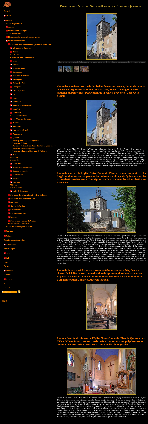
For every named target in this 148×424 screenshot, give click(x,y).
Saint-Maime (18, 175)
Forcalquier (17, 79)
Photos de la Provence (16, 41)
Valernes (13, 185)
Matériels (7, 275)
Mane (15, 98)
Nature (9, 236)
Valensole (16, 182)
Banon (15, 52)
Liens (6, 262)
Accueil (7, 11)
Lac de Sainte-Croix (18, 213)
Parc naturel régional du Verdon (23, 221)
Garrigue (14, 202)
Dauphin (16, 65)
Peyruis (16, 123)
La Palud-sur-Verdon (18, 116)
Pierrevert (17, 126)
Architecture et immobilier (14, 240)
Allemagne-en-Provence (21, 48)
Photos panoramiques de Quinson (25, 140)
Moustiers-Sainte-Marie (22, 105)
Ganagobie (17, 87)
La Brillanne (15, 55)
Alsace (8, 16)
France (9, 21)
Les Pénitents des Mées (22, 119)
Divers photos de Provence (18, 224)
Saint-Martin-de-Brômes (22, 167)
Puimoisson (17, 134)
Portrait (7, 266)
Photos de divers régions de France (19, 226)
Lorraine (9, 231)
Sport (8, 253)
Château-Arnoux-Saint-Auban (22, 57)
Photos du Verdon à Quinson (23, 148)
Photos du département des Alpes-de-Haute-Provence (31, 44)
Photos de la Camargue (17, 31)
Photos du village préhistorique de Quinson (29, 151)
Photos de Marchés (13, 34)
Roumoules (14, 160)
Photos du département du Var (22, 199)
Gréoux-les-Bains (19, 83)
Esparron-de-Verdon (21, 76)
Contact (7, 287)
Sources (9, 279)
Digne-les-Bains (19, 68)
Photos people (9, 249)
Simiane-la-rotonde (20, 171)
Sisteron (16, 178)
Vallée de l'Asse (16, 188)
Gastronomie (15, 210)
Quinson (16, 138)
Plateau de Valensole (21, 130)
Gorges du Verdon (17, 206)
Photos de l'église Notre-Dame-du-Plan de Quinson (34, 146)
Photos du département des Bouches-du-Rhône (28, 195)
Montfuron (17, 113)
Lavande (13, 217)
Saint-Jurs (17, 164)
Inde (8, 258)
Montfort (16, 109)
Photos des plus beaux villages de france (24, 37)
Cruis (15, 61)
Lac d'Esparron (19, 90)
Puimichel (14, 158)
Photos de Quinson (19, 143)
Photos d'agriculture (14, 23)
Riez (14, 155)
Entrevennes (17, 72)
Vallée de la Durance (21, 191)
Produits (9, 271)
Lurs (14, 94)
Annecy (11, 27)
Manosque (17, 102)
